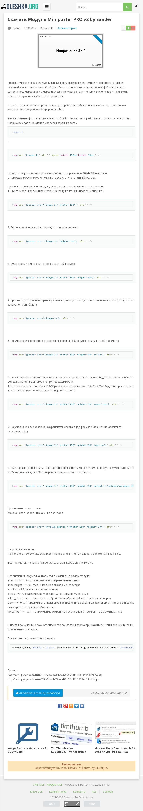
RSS (94, 791)
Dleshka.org (21, 6)
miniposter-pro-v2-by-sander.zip (38, 693)
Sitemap (108, 791)
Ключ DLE (36, 791)
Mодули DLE (54, 784)
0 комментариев (67, 28)
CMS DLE (38, 784)
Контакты (79, 791)
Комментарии (57, 791)
